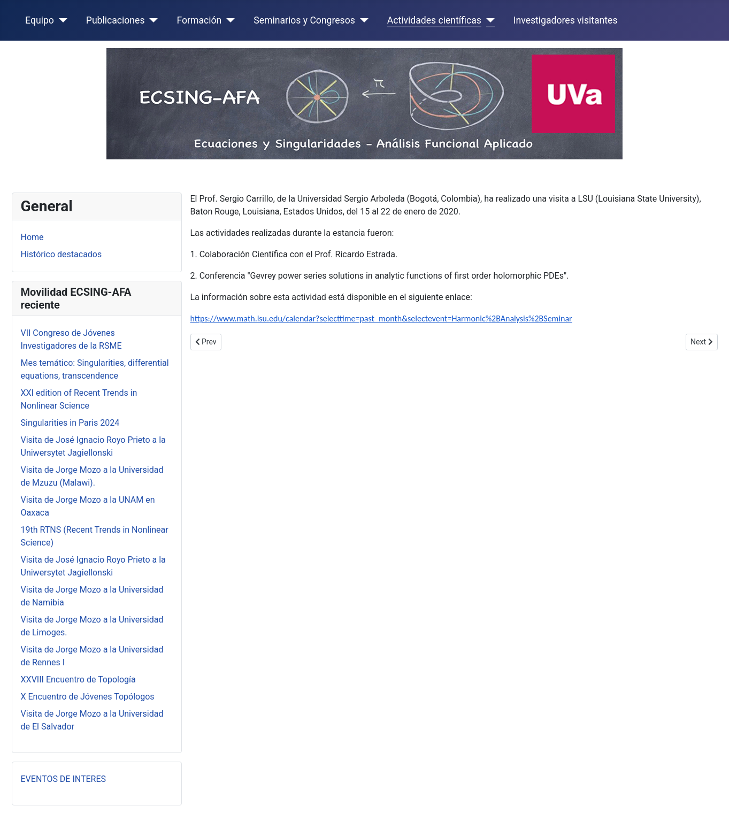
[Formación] (228, 20)
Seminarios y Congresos (304, 20)
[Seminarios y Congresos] (362, 20)
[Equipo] (60, 20)
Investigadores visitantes (565, 20)
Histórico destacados (61, 254)
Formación (199, 20)
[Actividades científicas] (488, 20)
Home (32, 237)
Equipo (39, 20)
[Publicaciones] (151, 20)
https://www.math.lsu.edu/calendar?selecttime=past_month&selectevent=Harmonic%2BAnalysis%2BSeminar (381, 318)
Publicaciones (115, 20)
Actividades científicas (434, 20)
